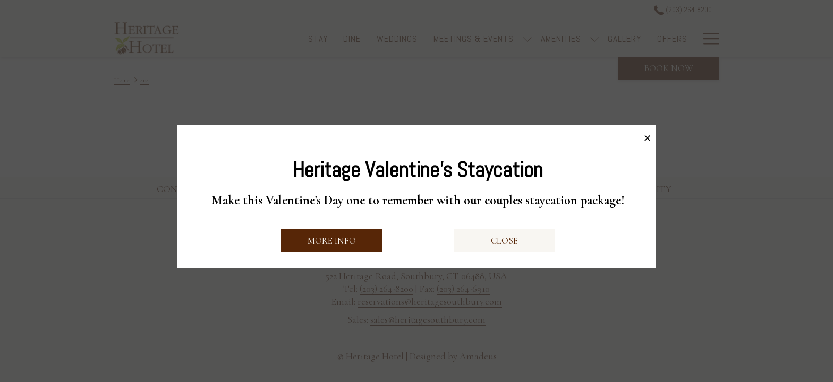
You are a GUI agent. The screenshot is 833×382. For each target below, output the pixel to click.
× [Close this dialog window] (647, 135)
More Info (332, 240)
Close (504, 240)
